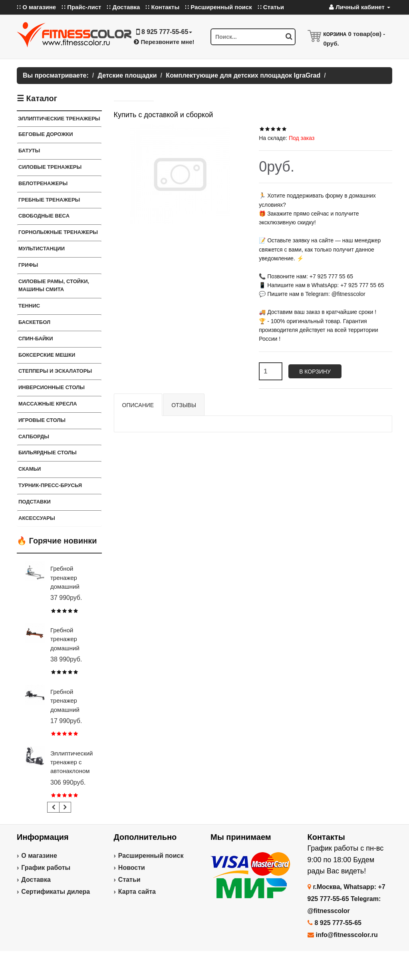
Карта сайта (137, 891)
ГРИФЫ (28, 265)
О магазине (39, 855)
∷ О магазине (36, 7)
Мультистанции (41, 249)
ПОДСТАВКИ (34, 502)
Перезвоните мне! (164, 41)
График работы (45, 867)
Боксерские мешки (46, 355)
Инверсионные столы (51, 387)
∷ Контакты (162, 7)
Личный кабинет (359, 7)
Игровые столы (42, 420)
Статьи (129, 879)
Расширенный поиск (151, 855)
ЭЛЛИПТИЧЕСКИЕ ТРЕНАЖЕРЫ (59, 119)
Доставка (36, 879)
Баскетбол (34, 322)
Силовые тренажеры (49, 167)
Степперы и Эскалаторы (55, 371)
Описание (138, 405)
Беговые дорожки (45, 134)
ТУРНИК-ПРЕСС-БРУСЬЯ (50, 485)
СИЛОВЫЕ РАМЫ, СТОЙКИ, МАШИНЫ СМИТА (53, 285)
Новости (131, 867)
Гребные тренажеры (49, 200)
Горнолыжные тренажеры (58, 232)
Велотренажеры (43, 183)
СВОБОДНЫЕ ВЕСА (43, 216)
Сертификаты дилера (55, 891)
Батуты (29, 151)
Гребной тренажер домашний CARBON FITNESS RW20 (72, 709)
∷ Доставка (123, 7)
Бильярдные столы (47, 453)
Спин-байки (35, 339)
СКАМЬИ (29, 469)
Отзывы (183, 405)
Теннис (29, 306)
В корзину (315, 371)
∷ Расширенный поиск (218, 7)
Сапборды (33, 437)
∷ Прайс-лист (81, 7)
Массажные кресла (47, 404)
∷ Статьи (271, 7)
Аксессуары (36, 518)
